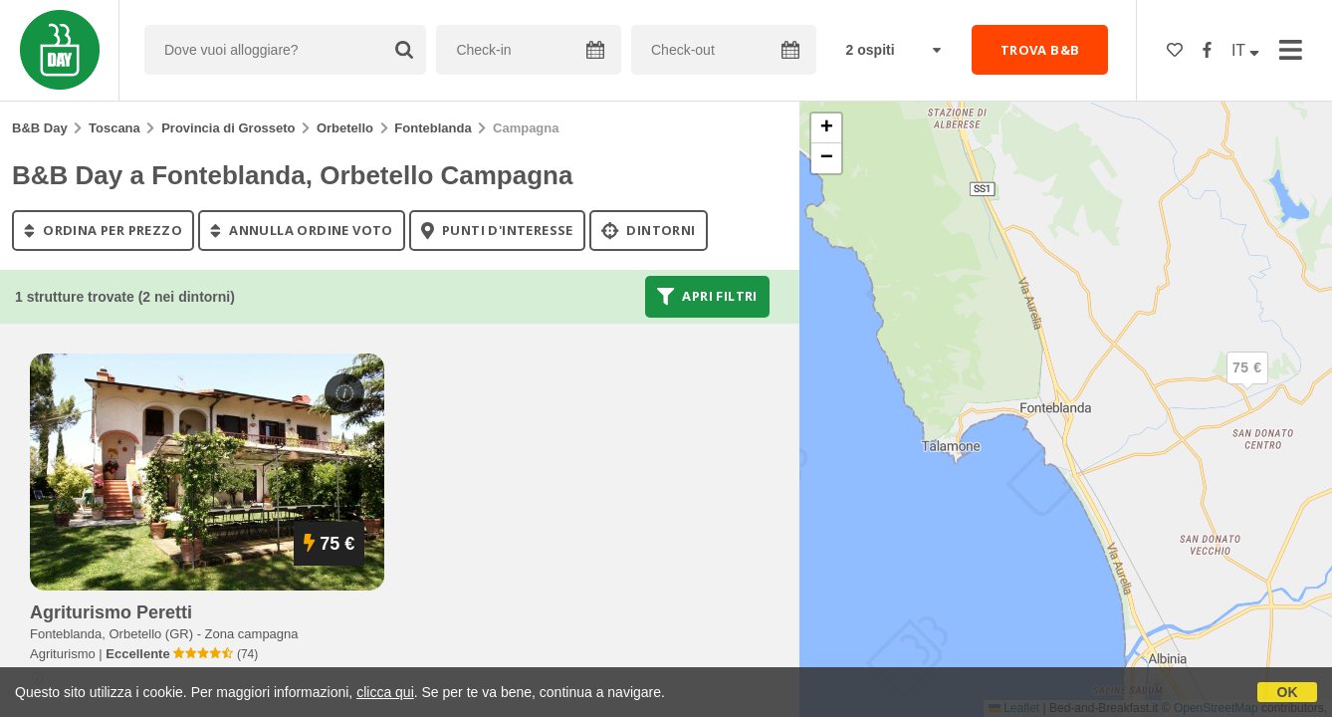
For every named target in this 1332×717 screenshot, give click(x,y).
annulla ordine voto (301, 230)
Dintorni (648, 230)
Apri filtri (707, 297)
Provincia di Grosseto (228, 127)
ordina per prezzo (103, 230)
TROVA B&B (1040, 50)
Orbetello (345, 127)
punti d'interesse (497, 230)
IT (1245, 50)
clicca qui (385, 692)
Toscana (114, 127)
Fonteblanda (432, 127)
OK (1287, 692)
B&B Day (40, 127)
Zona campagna (252, 633)
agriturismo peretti (111, 612)
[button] (1247, 384)
